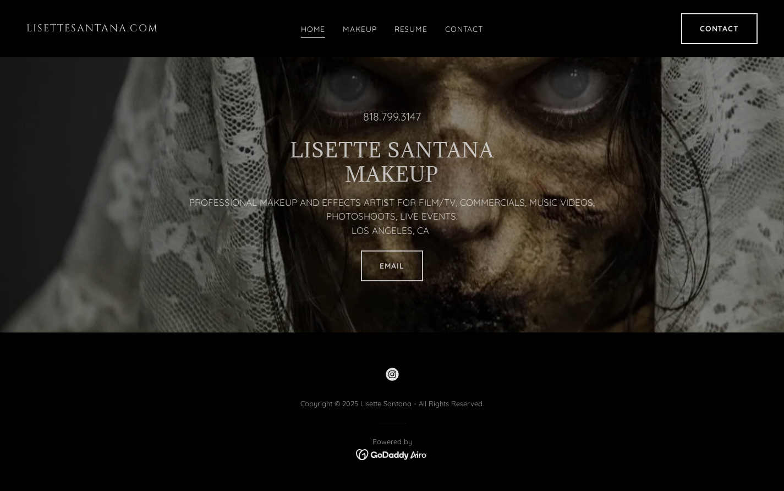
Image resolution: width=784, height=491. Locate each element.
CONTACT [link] (464, 29)
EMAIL (392, 266)
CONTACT (719, 29)
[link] (123, 29)
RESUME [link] (410, 29)
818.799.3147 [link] (392, 116)
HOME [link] (313, 29)
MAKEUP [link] (359, 29)
